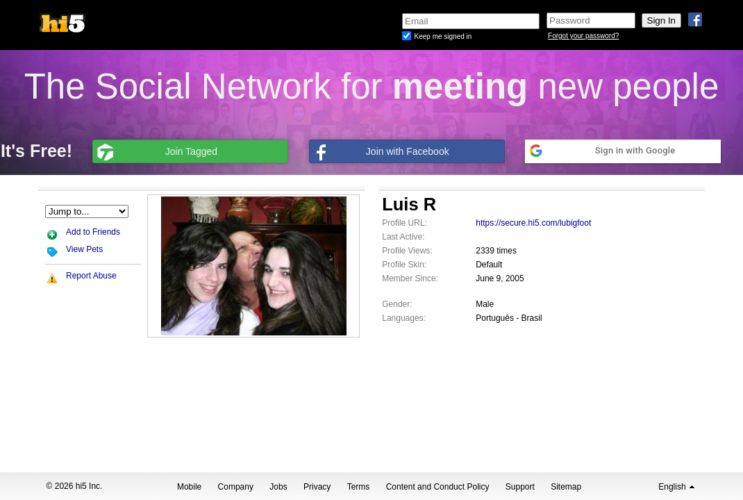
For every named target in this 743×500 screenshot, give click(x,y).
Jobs (278, 487)
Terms (358, 487)
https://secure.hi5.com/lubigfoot (533, 223)
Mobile (189, 487)
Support (520, 487)
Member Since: (410, 278)
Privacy (317, 487)
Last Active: (403, 237)
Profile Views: (407, 251)
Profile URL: (404, 223)
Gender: (397, 304)
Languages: (404, 318)
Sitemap (566, 487)
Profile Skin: (404, 264)
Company (235, 487)
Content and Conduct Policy (438, 487)
